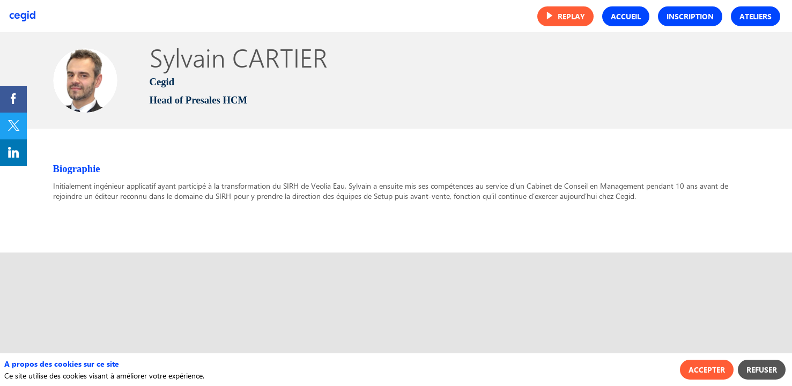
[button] (565, 16)
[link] (13, 99)
